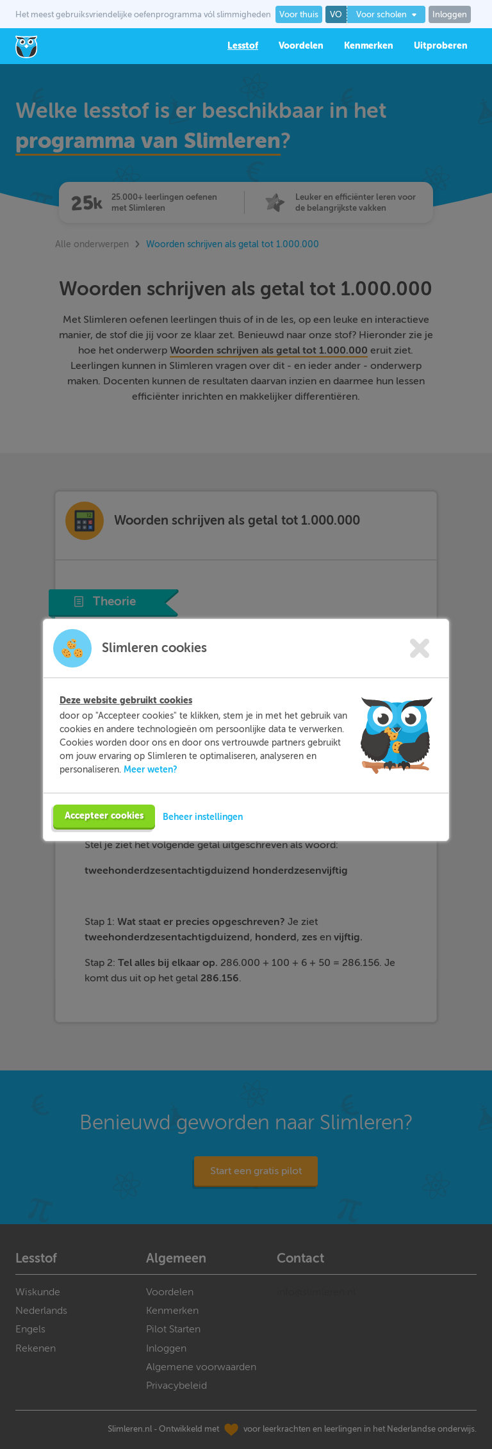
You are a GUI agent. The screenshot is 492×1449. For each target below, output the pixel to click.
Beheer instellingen (203, 840)
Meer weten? (150, 792)
